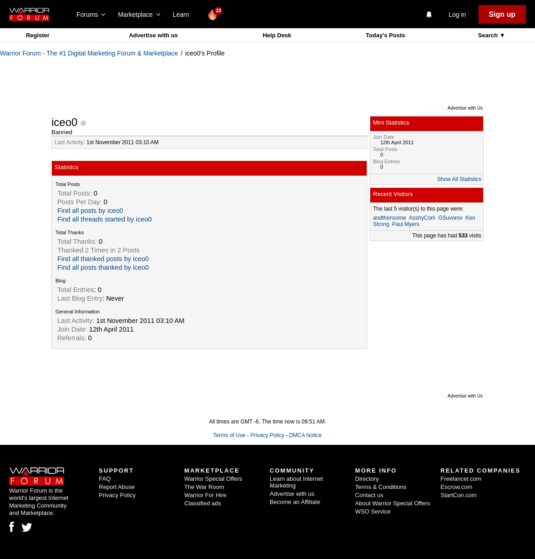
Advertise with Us (465, 108)
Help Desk (276, 35)
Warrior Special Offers (213, 478)
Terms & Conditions (381, 486)
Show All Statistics (459, 179)
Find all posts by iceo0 (90, 210)
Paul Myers (405, 224)
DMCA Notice (305, 435)
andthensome (389, 218)
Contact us (369, 495)
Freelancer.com (460, 478)
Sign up (502, 14)
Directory (367, 478)
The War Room (204, 486)
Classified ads (202, 503)
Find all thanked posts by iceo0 (103, 258)
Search (489, 35)
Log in (457, 14)
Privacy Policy (267, 435)
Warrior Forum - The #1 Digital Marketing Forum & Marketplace (89, 53)
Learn (183, 14)
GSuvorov (450, 218)
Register (38, 35)
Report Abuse (117, 486)
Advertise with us (153, 35)
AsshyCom (422, 218)
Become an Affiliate (295, 502)
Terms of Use (229, 435)
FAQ (105, 478)
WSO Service (373, 511)
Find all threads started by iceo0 (104, 219)
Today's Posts (385, 35)
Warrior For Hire (205, 495)
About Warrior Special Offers (392, 503)
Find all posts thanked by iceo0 (103, 267)
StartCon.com (458, 495)
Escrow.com (456, 486)
